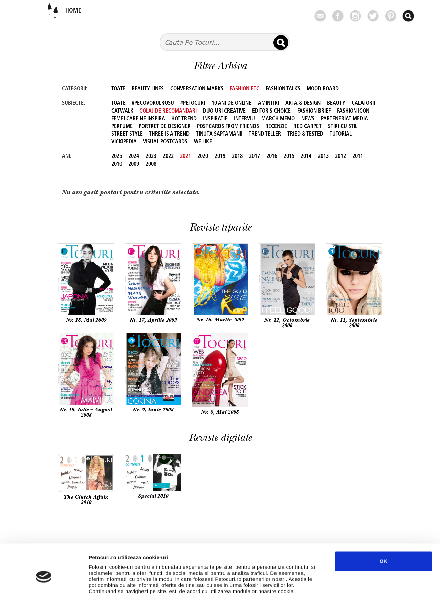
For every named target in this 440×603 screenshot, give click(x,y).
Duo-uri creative (224, 111)
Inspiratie (215, 119)
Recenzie (276, 126)
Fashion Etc (244, 89)
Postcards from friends (228, 126)
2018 (237, 156)
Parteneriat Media (344, 119)
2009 (133, 164)
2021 (185, 156)
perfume (122, 126)
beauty (336, 103)
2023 (151, 156)
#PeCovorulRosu (153, 103)
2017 (254, 156)
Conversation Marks (196, 89)
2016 (271, 156)
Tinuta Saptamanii (219, 134)
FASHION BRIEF (314, 111)
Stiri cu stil (342, 126)
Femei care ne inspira (138, 119)
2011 (357, 156)
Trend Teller (265, 134)
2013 (323, 156)
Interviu (244, 119)
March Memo (278, 119)
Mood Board (323, 89)
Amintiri (268, 103)
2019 (220, 156)
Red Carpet (307, 126)
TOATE (118, 89)
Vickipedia (124, 142)
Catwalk (122, 111)
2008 (151, 164)
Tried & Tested (305, 134)
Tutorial (341, 134)
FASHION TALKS (283, 89)
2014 (306, 156)
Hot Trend (184, 119)
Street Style (127, 134)
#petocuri (192, 103)
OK (384, 533)
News (307, 119)
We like (203, 142)
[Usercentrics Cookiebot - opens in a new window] (43, 590)
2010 (116, 164)
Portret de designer (165, 126)
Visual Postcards (165, 142)
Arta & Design (303, 103)
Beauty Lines (148, 89)
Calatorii (363, 103)
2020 (202, 156)
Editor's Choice (271, 111)
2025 (116, 156)
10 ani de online (231, 103)
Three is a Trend (169, 134)
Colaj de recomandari (168, 111)
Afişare (338, 590)
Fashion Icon (353, 111)
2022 (168, 156)
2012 (340, 156)
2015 (289, 156)
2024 (133, 156)
